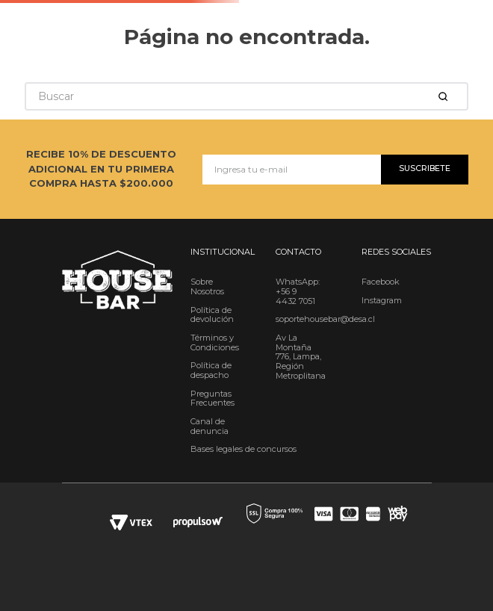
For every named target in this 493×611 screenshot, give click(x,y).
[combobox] (246, 96)
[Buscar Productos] (446, 96)
